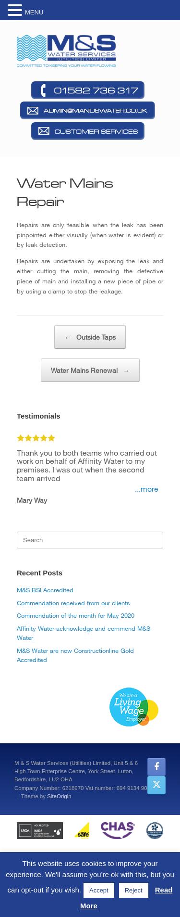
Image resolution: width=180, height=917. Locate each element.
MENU (34, 12)
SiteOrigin (59, 796)
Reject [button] (134, 890)
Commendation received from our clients (73, 603)
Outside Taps (90, 337)
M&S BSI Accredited (45, 590)
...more (146, 488)
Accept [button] (98, 890)
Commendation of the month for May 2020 (75, 615)
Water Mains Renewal (90, 370)
